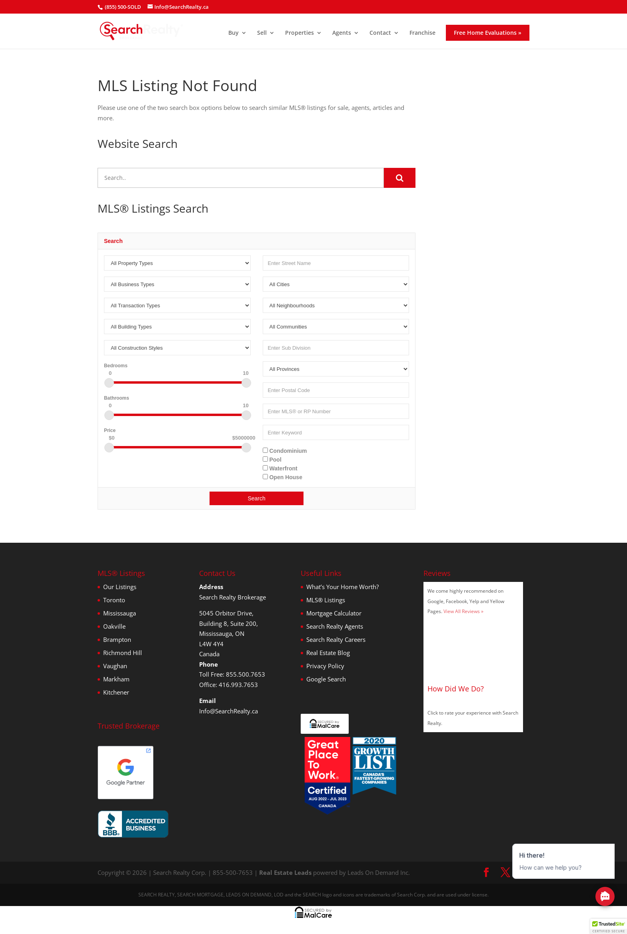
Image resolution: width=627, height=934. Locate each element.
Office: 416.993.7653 (228, 685)
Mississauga (119, 613)
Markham (116, 679)
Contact (380, 33)
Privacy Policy (325, 666)
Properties (299, 33)
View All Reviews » (463, 611)
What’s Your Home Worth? (342, 587)
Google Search (326, 679)
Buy (233, 33)
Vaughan (115, 666)
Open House (282, 477)
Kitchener (116, 692)
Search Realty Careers (335, 639)
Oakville (114, 626)
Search (256, 498)
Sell (262, 33)
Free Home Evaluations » (487, 32)
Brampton (117, 639)
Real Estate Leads (285, 872)
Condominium (285, 451)
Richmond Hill (122, 653)
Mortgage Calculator (333, 613)
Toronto (114, 600)
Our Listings (119, 587)
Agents (341, 33)
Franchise (422, 33)
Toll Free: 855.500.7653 (232, 674)
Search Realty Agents (334, 626)
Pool (272, 459)
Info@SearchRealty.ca (228, 711)
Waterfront (280, 468)
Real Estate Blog (328, 653)
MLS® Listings (325, 600)
